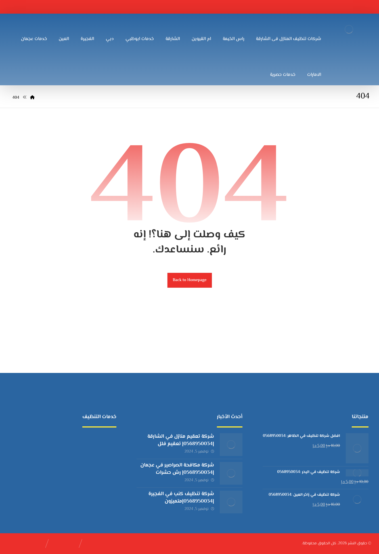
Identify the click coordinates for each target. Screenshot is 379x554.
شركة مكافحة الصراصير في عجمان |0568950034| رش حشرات (177, 468)
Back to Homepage (189, 280)
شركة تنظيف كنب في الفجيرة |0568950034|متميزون (181, 497)
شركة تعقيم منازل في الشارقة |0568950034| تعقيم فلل (180, 440)
